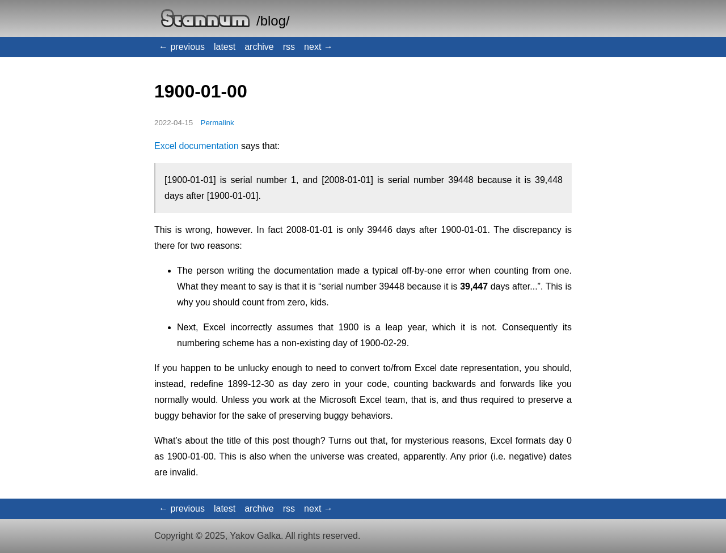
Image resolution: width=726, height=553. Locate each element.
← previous (182, 47)
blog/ (275, 20)
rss (289, 47)
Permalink (217, 122)
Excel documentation (196, 146)
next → (318, 47)
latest (224, 47)
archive (259, 47)
